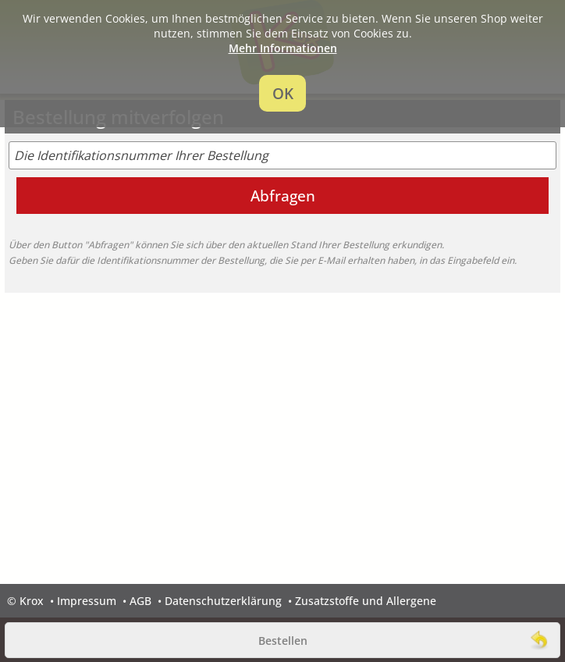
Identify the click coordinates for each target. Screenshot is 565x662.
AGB (140, 600)
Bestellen (282, 640)
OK (282, 93)
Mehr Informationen (283, 48)
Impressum (86, 600)
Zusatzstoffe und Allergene (365, 600)
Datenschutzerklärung (223, 600)
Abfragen (283, 195)
